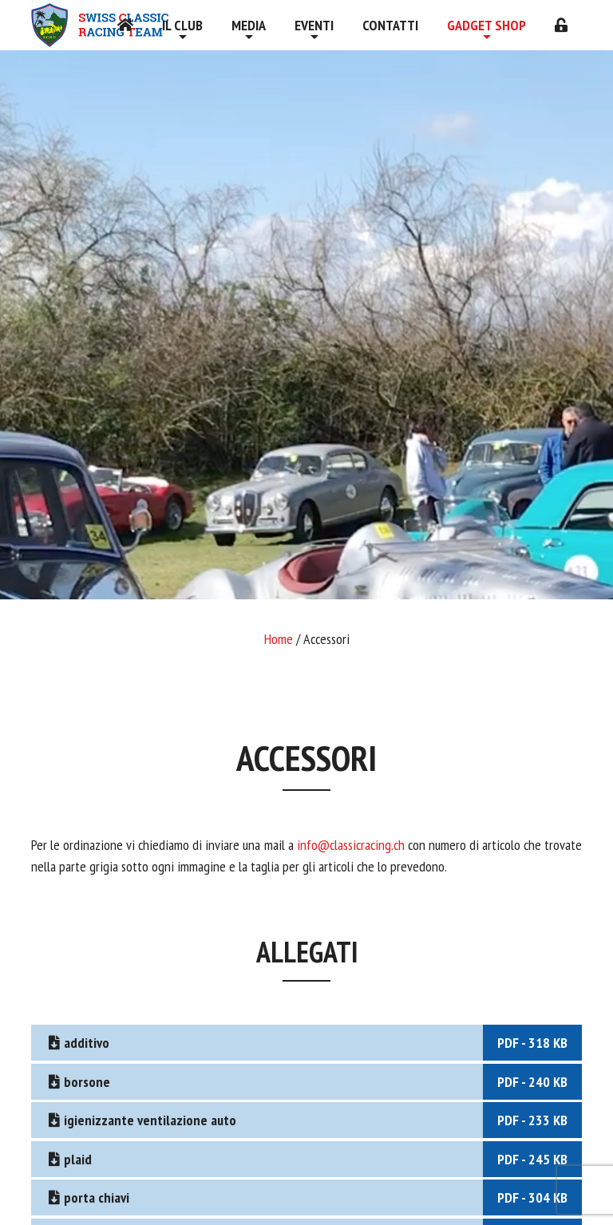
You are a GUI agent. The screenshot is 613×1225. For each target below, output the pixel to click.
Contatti (390, 25)
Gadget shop (486, 25)
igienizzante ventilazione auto (313, 1120)
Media (248, 25)
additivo (313, 1043)
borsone (313, 1082)
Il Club (182, 25)
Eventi (314, 25)
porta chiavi (313, 1197)
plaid (313, 1159)
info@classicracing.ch (352, 845)
